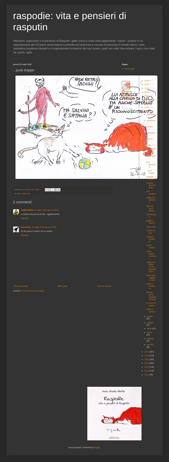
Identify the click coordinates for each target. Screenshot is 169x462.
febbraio (150, 339)
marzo (149, 332)
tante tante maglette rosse (151, 277)
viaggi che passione (150, 199)
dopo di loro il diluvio (150, 208)
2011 (146, 375)
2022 (146, 96)
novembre (151, 120)
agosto (150, 139)
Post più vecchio (104, 286)
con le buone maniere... (151, 255)
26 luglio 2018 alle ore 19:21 (46, 210)
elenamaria (26, 227)
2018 (146, 111)
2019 (146, 107)
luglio (149, 145)
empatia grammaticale (151, 185)
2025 (146, 84)
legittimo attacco (150, 222)
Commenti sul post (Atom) (33, 291)
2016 (146, 356)
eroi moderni (151, 192)
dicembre (151, 114)
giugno (150, 316)
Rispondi (24, 218)
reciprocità (150, 227)
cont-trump (151, 148)
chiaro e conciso (150, 310)
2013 (146, 367)
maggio (150, 322)
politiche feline (149, 178)
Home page (63, 286)
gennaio (150, 345)
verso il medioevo (150, 286)
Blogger (97, 447)
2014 (146, 363)
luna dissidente (151, 164)
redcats (128, 91)
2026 (146, 81)
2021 (146, 100)
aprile (149, 328)
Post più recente (21, 286)
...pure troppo (150, 171)
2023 (146, 92)
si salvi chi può (150, 231)
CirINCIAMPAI (27, 210)
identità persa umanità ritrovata (151, 295)
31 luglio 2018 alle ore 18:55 (44, 227)
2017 (146, 352)
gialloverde (26, 194)
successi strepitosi (150, 239)
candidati (150, 152)
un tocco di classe (151, 304)
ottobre (150, 127)
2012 (146, 371)
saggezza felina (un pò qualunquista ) (151, 267)
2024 (146, 88)
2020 (146, 103)
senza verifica (150, 246)
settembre (151, 133)
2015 (146, 359)
